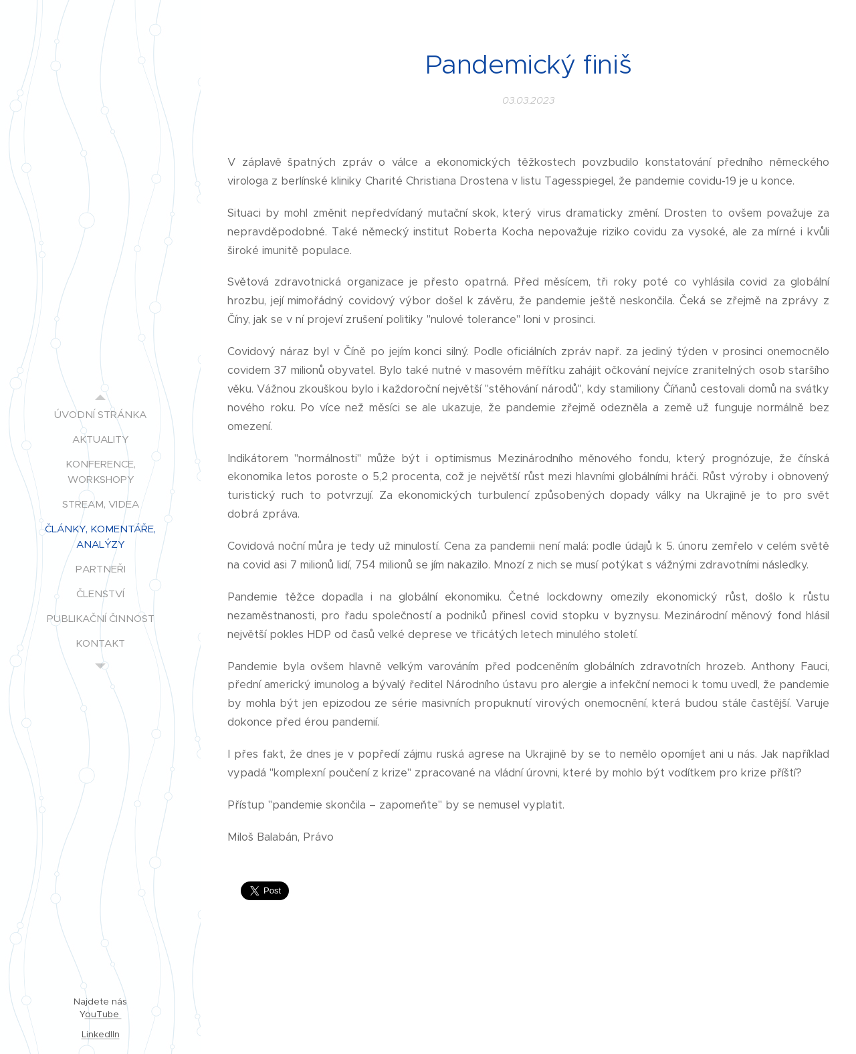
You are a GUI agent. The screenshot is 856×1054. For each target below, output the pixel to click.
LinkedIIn (101, 1034)
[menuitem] (100, 414)
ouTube (103, 1014)
